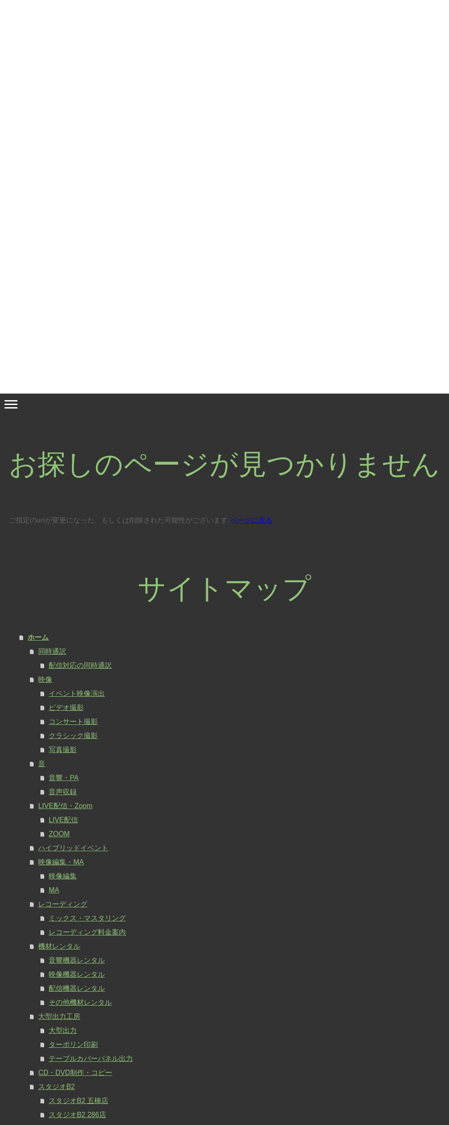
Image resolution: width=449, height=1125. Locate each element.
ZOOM (59, 834)
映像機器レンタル (77, 974)
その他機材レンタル (80, 1002)
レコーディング (62, 904)
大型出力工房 (59, 1016)
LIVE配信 (63, 820)
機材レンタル (59, 946)
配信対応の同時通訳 (80, 665)
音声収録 (63, 791)
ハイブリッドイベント (73, 848)
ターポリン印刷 (73, 1044)
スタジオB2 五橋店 (78, 1100)
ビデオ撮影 (66, 707)
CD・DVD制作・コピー (75, 1072)
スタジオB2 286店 (77, 1114)
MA (54, 890)
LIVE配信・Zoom (65, 806)
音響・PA (63, 777)
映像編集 (63, 876)
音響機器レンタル (77, 960)
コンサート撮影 (73, 721)
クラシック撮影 (73, 735)
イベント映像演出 (77, 693)
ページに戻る (251, 520)
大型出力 (63, 1030)
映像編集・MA (61, 862)
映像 (45, 679)
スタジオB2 (56, 1086)
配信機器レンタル (77, 988)
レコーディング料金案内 (87, 932)
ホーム (38, 637)
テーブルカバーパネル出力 (91, 1058)
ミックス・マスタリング (87, 918)
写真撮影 (63, 749)
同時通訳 (52, 651)
